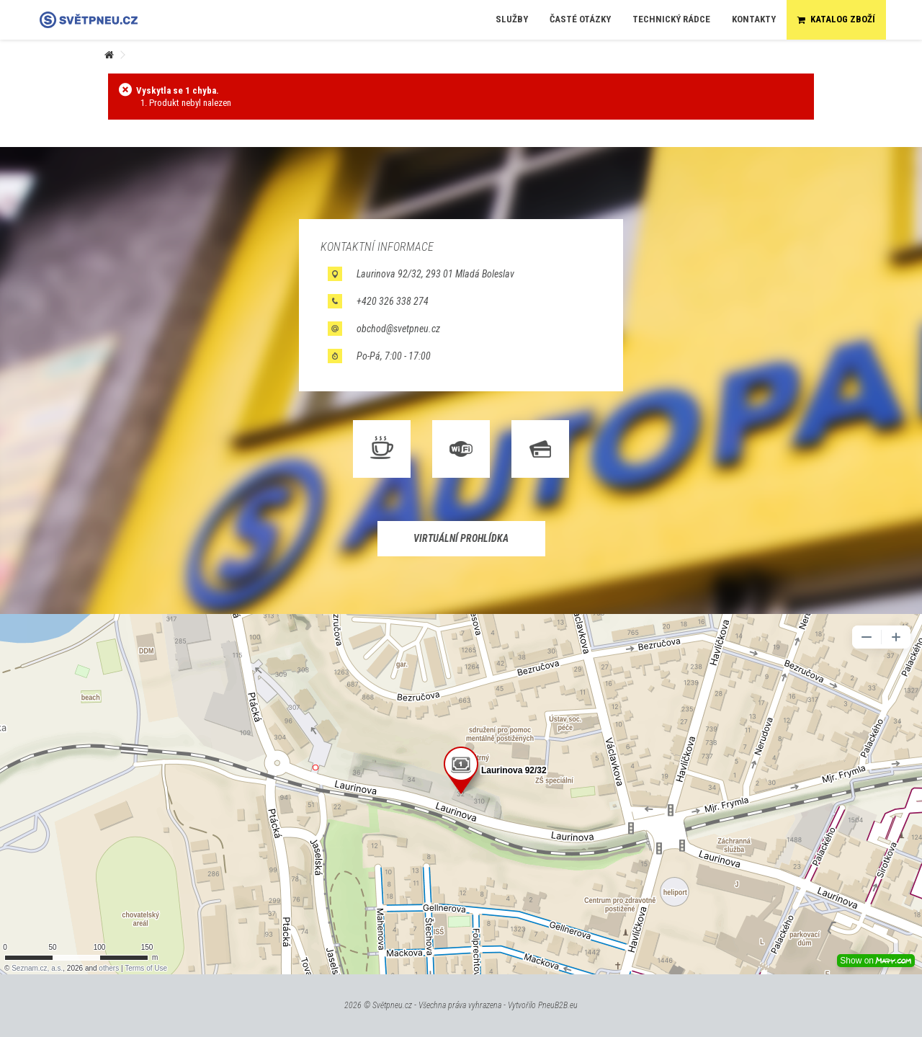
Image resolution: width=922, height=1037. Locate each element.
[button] (512, 20)
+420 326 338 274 (393, 301)
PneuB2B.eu (558, 1005)
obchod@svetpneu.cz (398, 328)
